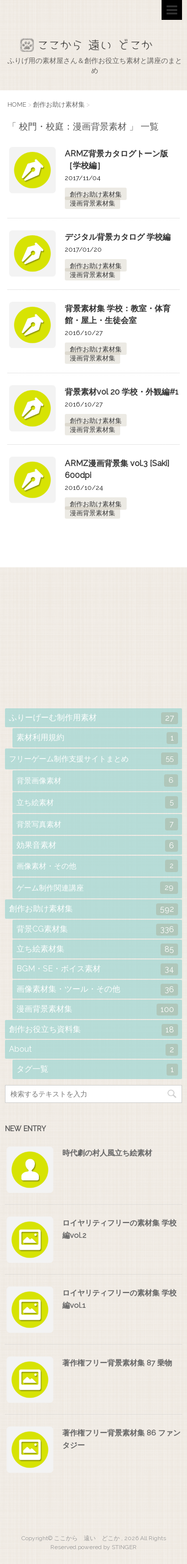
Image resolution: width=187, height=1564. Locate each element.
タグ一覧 (97, 1070)
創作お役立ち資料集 (93, 1030)
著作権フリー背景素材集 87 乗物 (117, 1363)
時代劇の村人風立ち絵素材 (107, 1153)
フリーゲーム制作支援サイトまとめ (93, 758)
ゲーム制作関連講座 (97, 888)
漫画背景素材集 (92, 203)
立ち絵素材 (97, 802)
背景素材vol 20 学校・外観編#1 (122, 392)
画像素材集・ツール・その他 (97, 990)
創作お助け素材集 (96, 194)
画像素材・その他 (97, 866)
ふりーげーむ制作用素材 (93, 718)
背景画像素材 (97, 780)
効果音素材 (97, 846)
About (93, 1050)
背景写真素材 (97, 824)
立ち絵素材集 (97, 949)
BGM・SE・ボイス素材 (97, 969)
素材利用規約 (97, 738)
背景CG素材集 (97, 930)
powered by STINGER (107, 1547)
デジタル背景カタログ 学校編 (118, 237)
